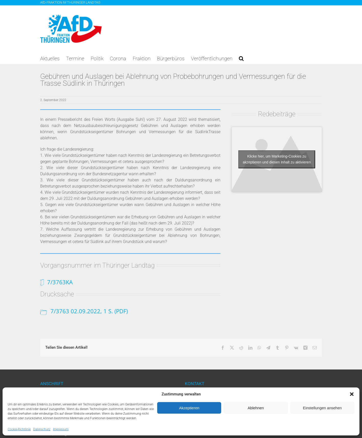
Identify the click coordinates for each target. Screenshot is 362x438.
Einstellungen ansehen (322, 408)
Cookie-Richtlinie (19, 429)
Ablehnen (256, 408)
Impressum (61, 429)
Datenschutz (41, 429)
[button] (351, 394)
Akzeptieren (189, 408)
